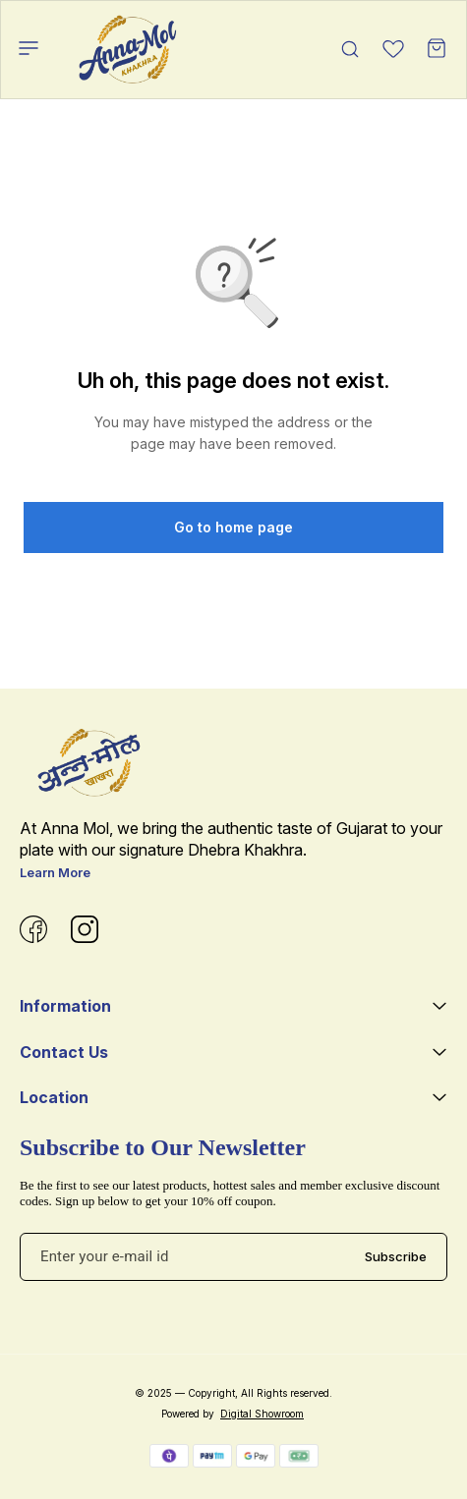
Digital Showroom (262, 1413)
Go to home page (233, 527)
